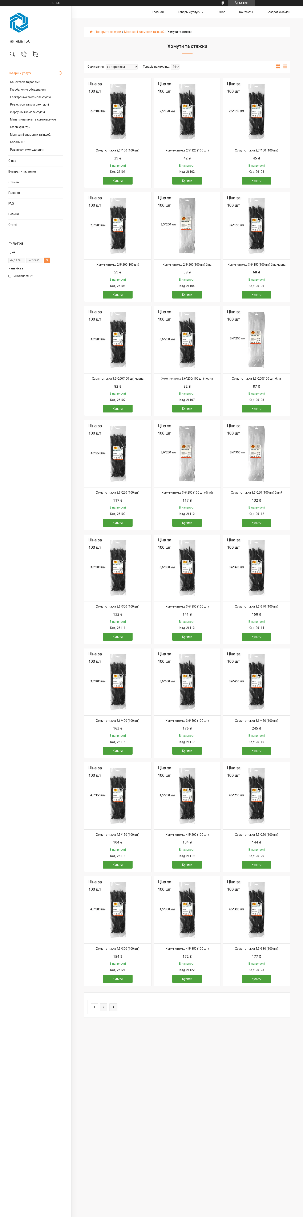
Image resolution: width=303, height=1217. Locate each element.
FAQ (11, 203)
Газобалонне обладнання (28, 89)
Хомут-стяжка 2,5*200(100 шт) (118, 264)
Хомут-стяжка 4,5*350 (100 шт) (187, 948)
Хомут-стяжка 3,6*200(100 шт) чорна (118, 378)
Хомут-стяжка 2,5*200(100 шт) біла (187, 264)
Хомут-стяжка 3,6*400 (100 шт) (117, 720)
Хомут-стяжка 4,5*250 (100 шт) (256, 834)
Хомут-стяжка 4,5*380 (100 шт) (256, 948)
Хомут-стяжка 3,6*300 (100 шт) (117, 606)
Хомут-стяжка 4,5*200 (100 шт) (187, 834)
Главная (158, 12)
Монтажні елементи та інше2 (30, 134)
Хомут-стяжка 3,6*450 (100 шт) (256, 720)
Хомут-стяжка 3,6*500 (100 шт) (187, 720)
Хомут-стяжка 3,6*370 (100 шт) (256, 606)
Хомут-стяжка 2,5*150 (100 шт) (256, 150)
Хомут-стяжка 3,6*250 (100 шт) (117, 492)
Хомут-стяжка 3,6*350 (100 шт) (187, 606)
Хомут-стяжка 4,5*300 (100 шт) (117, 948)
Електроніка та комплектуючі (30, 97)
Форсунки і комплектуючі (27, 112)
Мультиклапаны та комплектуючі (33, 119)
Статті (12, 224)
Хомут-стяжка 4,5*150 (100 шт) (117, 834)
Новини (13, 214)
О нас (12, 160)
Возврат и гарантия (22, 171)
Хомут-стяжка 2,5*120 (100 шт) (187, 150)
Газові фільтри (20, 127)
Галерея (14, 192)
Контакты (246, 12)
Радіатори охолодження (27, 149)
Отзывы (13, 182)
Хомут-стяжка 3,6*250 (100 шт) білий (187, 492)
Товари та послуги (108, 31)
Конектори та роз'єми (25, 82)
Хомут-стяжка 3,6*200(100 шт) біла (256, 378)
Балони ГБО (18, 142)
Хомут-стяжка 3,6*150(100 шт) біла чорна (257, 264)
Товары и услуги (20, 73)
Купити (118, 180)
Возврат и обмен (278, 12)
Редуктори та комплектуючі (29, 104)
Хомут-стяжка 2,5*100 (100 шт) (117, 150)
